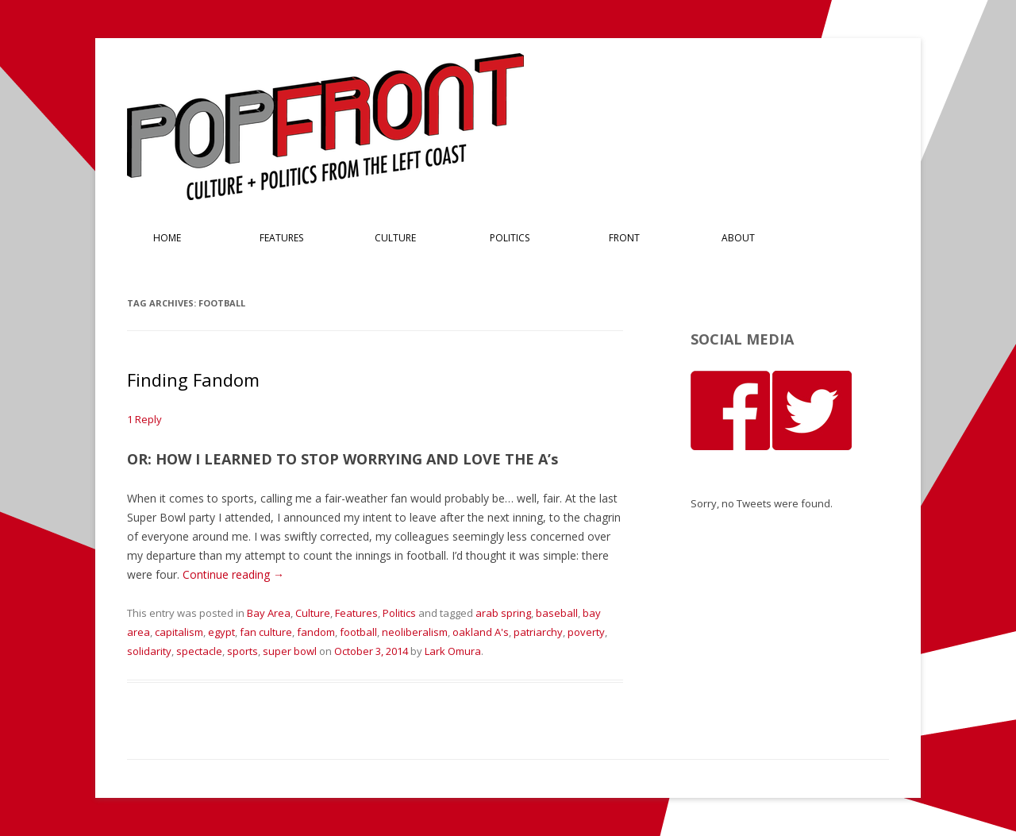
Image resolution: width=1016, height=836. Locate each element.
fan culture (266, 632)
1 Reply (144, 419)
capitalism (179, 632)
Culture (395, 238)
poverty (586, 632)
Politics (509, 238)
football (358, 632)
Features (281, 238)
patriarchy (538, 632)
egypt (221, 632)
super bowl (290, 651)
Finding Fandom (193, 379)
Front (624, 238)
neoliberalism (415, 632)
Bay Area (269, 613)
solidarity (149, 651)
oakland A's (480, 632)
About (738, 238)
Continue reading (233, 574)
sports (242, 651)
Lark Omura (453, 651)
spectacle (199, 651)
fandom (316, 632)
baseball (557, 613)
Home (167, 238)
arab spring (503, 613)
